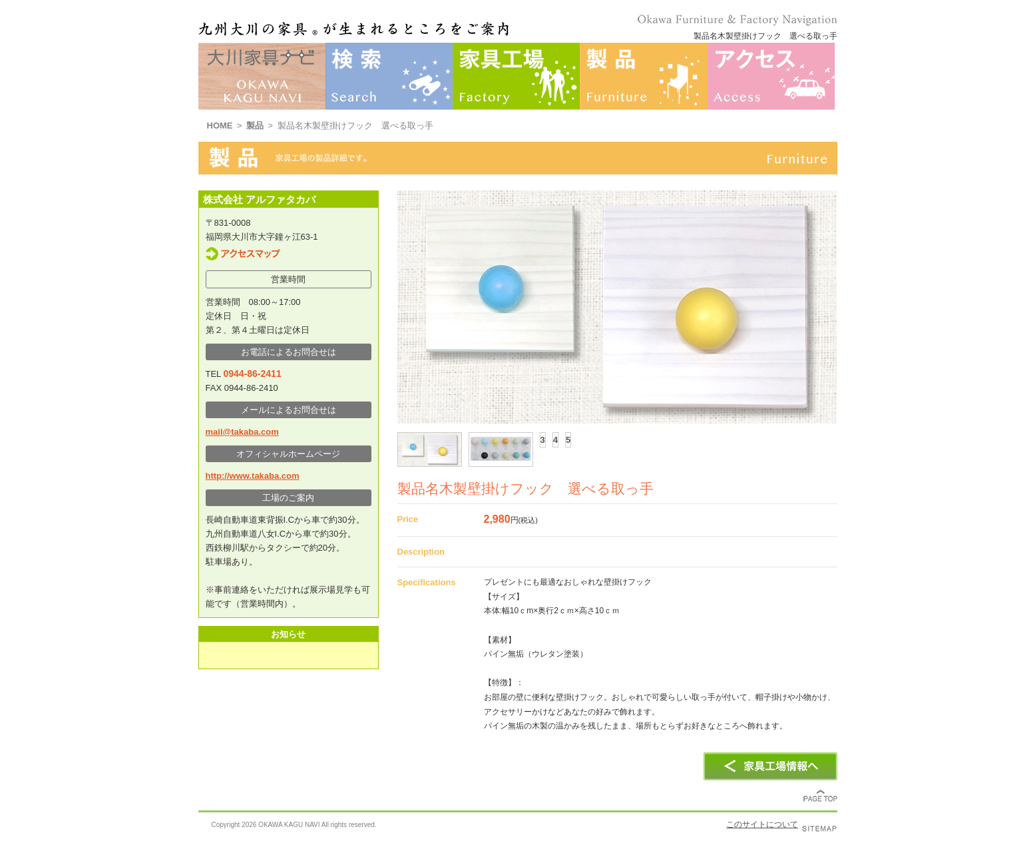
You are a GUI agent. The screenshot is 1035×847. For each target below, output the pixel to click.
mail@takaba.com (242, 432)
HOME (220, 126)
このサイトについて (762, 824)
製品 (255, 126)
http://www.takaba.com (253, 476)
